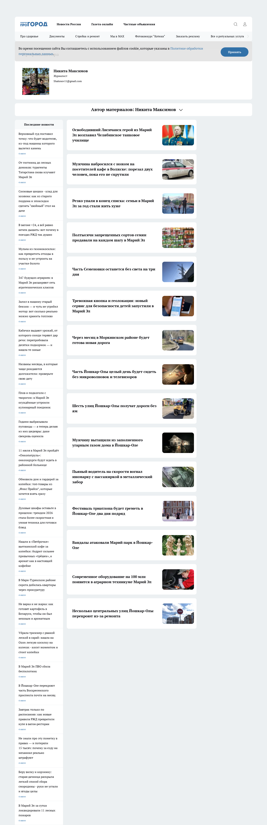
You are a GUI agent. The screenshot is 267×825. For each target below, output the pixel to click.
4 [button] (129, 640)
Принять (234, 52)
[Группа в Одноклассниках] (186, 675)
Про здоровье (29, 36)
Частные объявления (139, 24)
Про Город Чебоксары (26, 669)
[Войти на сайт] (244, 24)
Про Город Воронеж (120, 669)
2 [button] (112, 640)
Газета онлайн (102, 24)
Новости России (69, 24)
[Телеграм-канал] (195, 675)
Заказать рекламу (188, 36)
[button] (96, 640)
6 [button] (146, 640)
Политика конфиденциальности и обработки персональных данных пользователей (58, 771)
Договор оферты (23, 696)
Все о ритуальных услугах (228, 36)
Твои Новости (22, 674)
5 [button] (138, 640)
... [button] (155, 640)
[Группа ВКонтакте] (177, 675)
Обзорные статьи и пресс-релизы (126, 696)
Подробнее (112, 765)
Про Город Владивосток (59, 682)
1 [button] (103, 640)
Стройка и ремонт (87, 36)
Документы (57, 36)
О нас (18, 700)
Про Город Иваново (152, 669)
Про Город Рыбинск (88, 674)
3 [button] (120, 640)
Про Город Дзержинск (26, 682)
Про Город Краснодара (90, 682)
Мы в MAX (117, 36)
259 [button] (164, 640)
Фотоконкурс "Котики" (150, 36)
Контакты (67, 700)
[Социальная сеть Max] (205, 675)
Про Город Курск (55, 674)
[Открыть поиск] (235, 24)
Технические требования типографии (81, 696)
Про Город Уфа (118, 674)
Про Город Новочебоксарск (61, 669)
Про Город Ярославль (89, 669)
